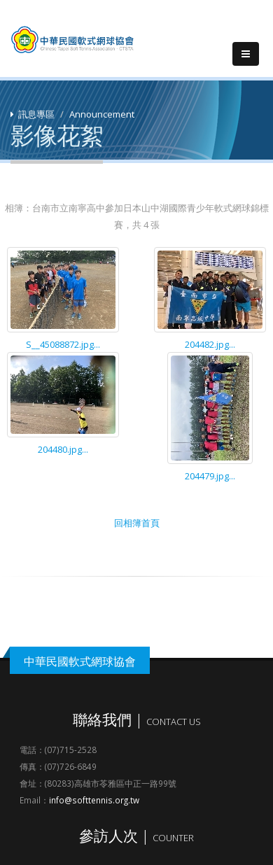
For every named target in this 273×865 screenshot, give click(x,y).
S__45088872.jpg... (63, 344)
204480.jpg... (63, 449)
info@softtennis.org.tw (94, 800)
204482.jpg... (210, 344)
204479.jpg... (210, 476)
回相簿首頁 (137, 522)
